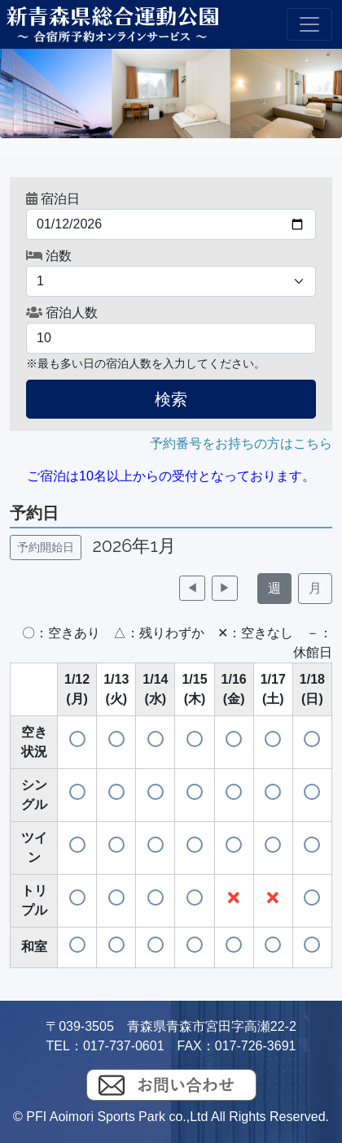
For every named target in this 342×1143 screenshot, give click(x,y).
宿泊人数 (62, 312)
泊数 (49, 256)
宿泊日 (53, 199)
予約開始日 (45, 547)
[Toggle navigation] (309, 24)
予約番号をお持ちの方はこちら (241, 443)
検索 (171, 399)
